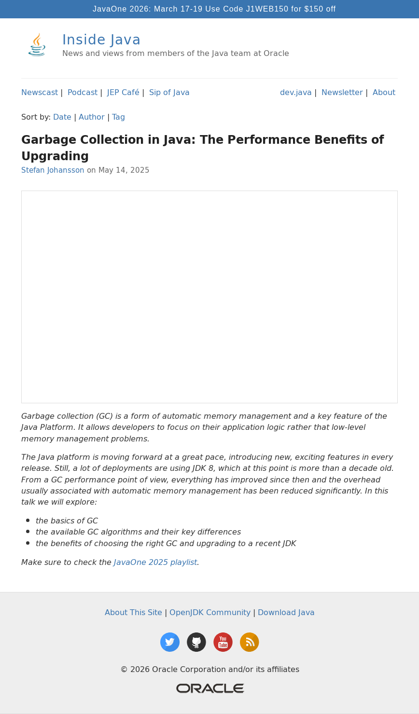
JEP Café (123, 92)
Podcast (83, 92)
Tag (118, 117)
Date (62, 117)
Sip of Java (169, 92)
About (384, 92)
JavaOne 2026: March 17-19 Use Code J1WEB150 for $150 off (214, 9)
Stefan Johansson (52, 170)
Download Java (286, 612)
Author (92, 117)
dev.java (296, 92)
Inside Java (101, 39)
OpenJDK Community (210, 612)
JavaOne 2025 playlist (155, 562)
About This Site (133, 612)
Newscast (39, 92)
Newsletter (342, 92)
